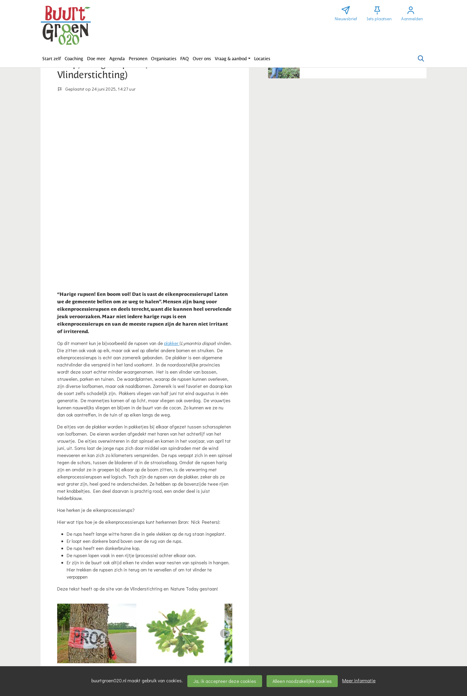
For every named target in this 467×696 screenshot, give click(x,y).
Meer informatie (359, 680)
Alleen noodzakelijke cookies (302, 681)
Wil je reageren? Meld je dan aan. (92, 609)
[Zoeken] (420, 58)
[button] (52, 59)
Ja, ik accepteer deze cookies (224, 681)
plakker (172, 175)
